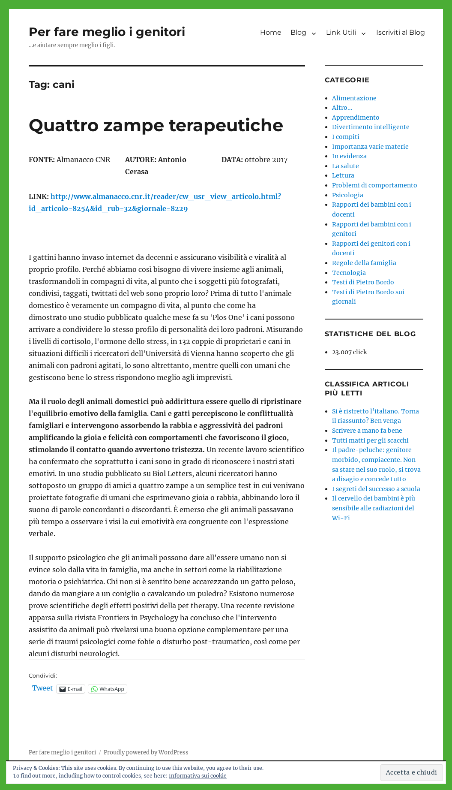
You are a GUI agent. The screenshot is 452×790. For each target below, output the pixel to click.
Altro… (342, 108)
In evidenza (349, 156)
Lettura (343, 175)
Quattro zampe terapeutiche (156, 125)
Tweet (42, 688)
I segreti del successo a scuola (376, 489)
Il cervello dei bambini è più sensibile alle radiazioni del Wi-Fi (373, 508)
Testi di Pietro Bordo (363, 282)
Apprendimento (356, 117)
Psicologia (347, 195)
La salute (345, 166)
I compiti (345, 137)
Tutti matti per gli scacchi (370, 440)
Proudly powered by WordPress (146, 752)
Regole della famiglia (364, 263)
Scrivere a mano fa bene (367, 430)
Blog (298, 32)
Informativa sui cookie (198, 775)
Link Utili (341, 32)
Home (270, 32)
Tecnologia (349, 273)
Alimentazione (354, 98)
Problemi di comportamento (374, 185)
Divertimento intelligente (371, 127)
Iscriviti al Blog (400, 32)
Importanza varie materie (370, 147)
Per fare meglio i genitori (107, 31)
